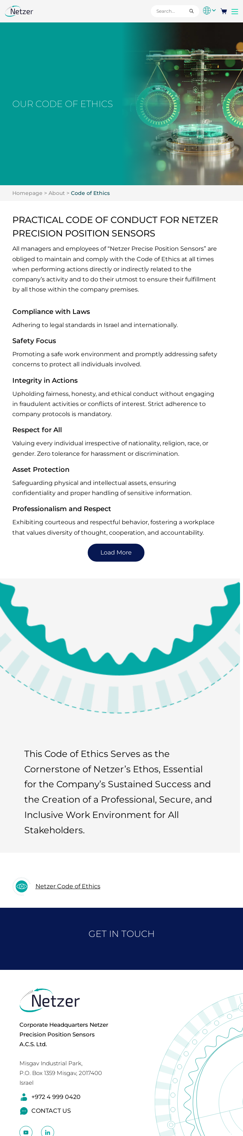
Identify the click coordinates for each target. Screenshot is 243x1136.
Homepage (27, 193)
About (57, 193)
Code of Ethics (90, 193)
